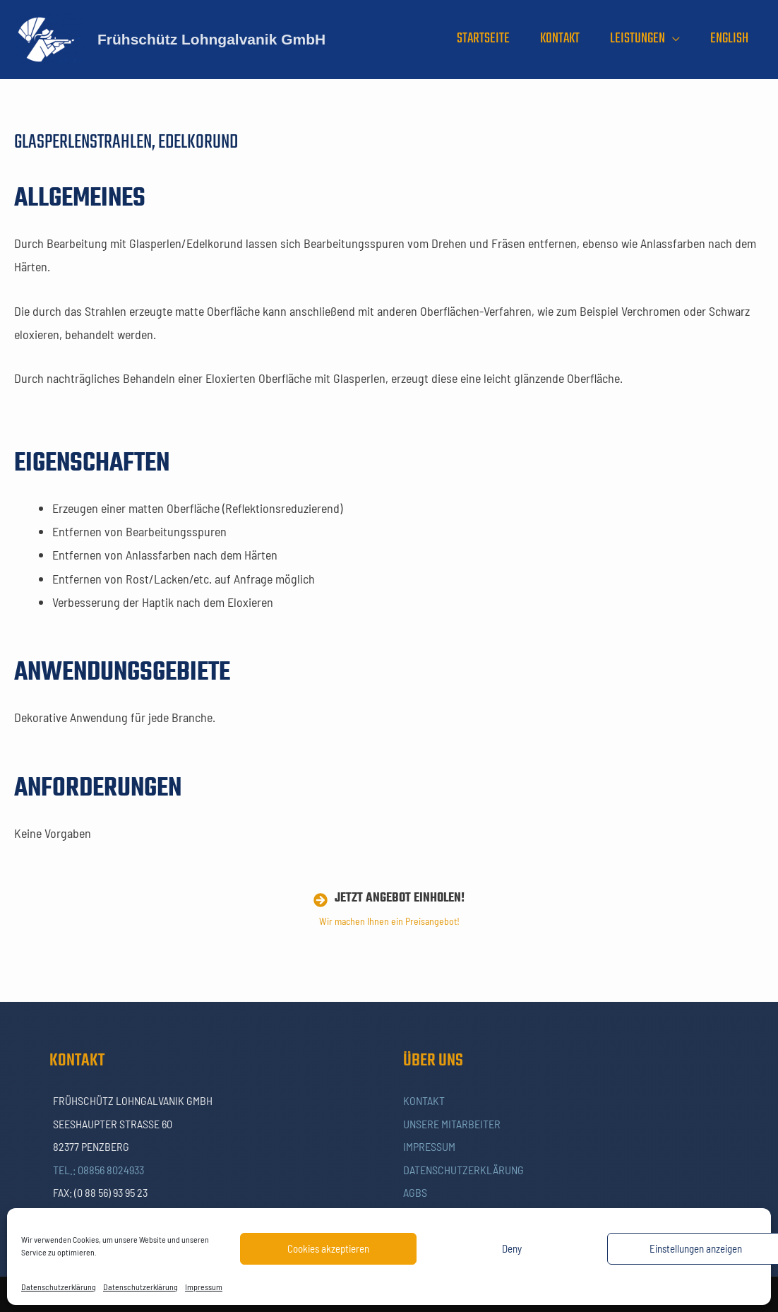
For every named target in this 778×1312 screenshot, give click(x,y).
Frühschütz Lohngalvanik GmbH (211, 39)
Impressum (203, 1287)
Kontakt (424, 1100)
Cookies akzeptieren (328, 1248)
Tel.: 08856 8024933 (98, 1169)
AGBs (415, 1192)
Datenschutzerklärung (58, 1287)
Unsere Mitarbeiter (452, 1123)
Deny (512, 1248)
